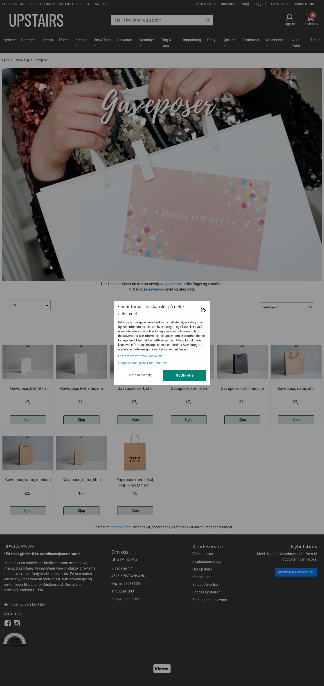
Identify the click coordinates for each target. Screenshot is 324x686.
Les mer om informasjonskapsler (141, 356)
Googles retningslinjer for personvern (143, 363)
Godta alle (185, 375)
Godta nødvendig (140, 375)
